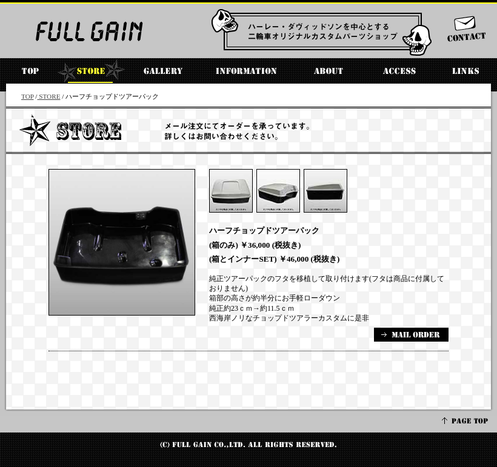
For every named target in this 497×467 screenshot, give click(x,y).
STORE (48, 96)
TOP (27, 96)
